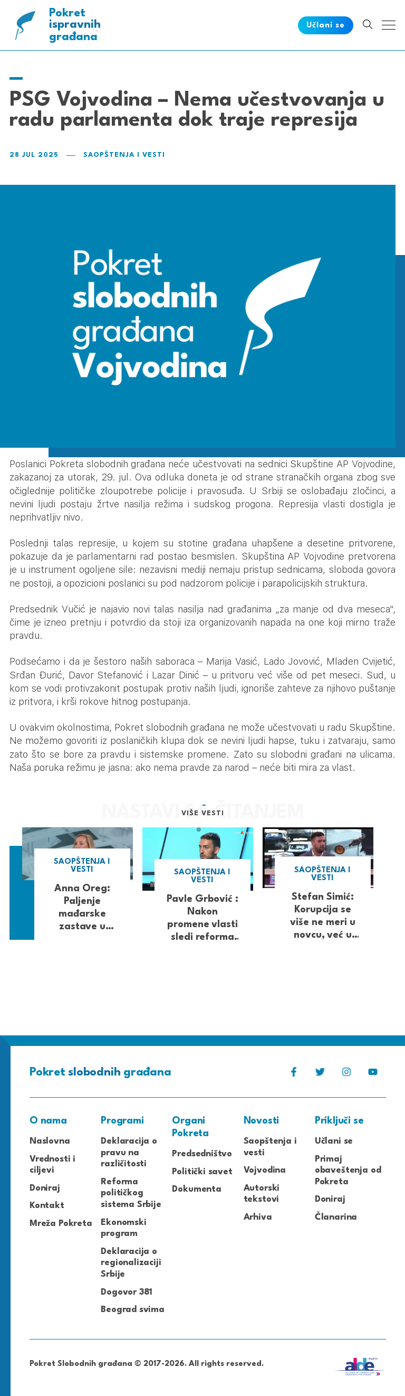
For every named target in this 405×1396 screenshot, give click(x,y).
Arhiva (258, 1217)
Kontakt (47, 1205)
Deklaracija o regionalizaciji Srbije (131, 1263)
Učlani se (334, 1141)
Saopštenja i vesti (124, 155)
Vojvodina (265, 1170)
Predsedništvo (202, 1153)
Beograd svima (133, 1309)
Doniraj (45, 1188)
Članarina (336, 1217)
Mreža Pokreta (61, 1223)
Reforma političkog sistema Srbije (131, 1193)
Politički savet (202, 1171)
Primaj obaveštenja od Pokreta (348, 1170)
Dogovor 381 (126, 1292)
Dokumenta (196, 1189)
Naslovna (50, 1141)
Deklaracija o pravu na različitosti (129, 1152)
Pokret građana (75, 25)
